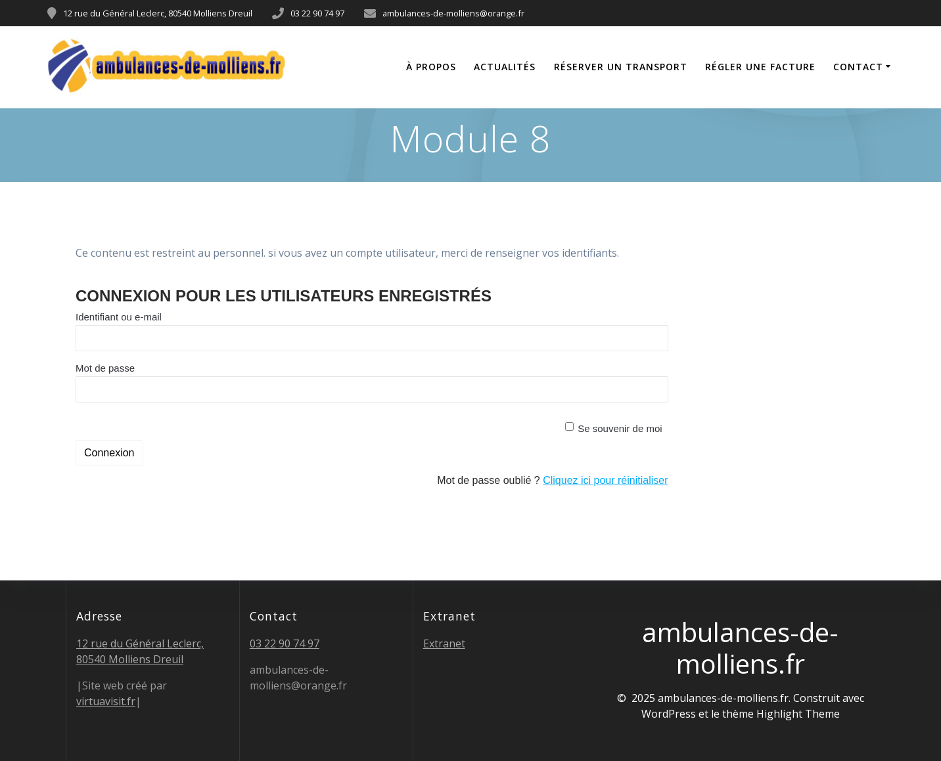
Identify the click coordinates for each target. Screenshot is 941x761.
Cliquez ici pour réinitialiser (605, 480)
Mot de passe (105, 368)
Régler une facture (760, 66)
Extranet (444, 643)
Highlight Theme (798, 714)
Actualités (505, 66)
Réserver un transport (620, 66)
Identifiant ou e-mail (119, 316)
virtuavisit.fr (105, 701)
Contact (858, 66)
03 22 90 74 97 (284, 643)
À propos (431, 66)
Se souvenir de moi (620, 428)
